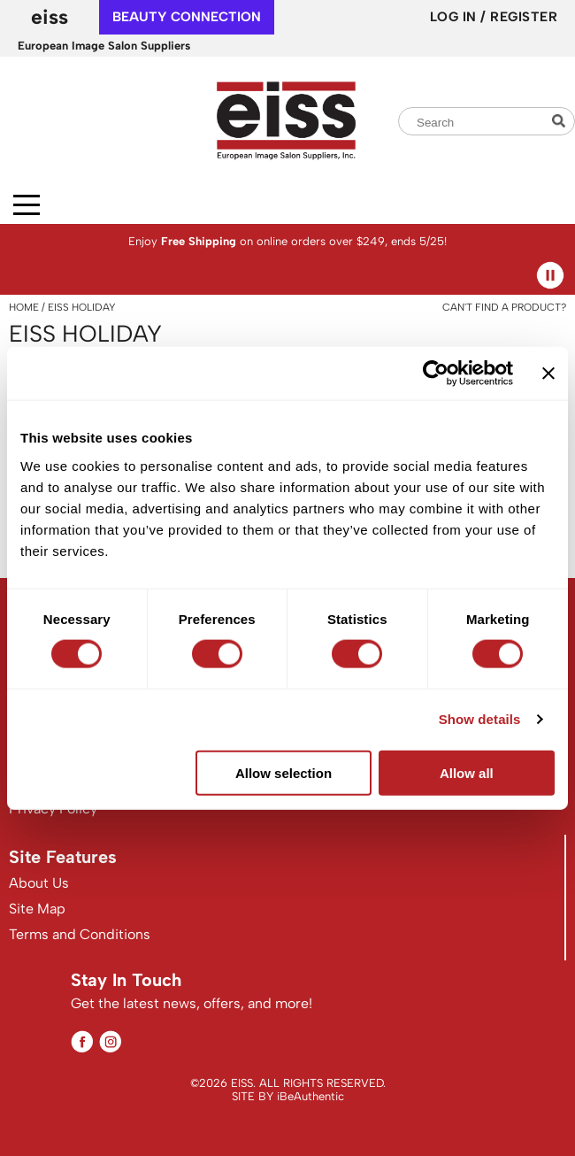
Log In (455, 17)
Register (523, 17)
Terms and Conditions (79, 934)
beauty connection (186, 17)
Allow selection (283, 772)
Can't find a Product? (504, 307)
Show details (480, 719)
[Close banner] (548, 373)
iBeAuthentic (310, 1096)
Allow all (467, 772)
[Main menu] (26, 205)
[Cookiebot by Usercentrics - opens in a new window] (435, 373)
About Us (39, 883)
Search (561, 120)
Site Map (37, 908)
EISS (49, 16)
